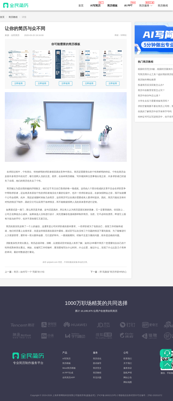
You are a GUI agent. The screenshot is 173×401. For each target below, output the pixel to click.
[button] (146, 5)
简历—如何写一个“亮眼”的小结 (29, 271)
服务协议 (127, 368)
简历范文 (97, 368)
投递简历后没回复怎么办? (151, 85)
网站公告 (127, 377)
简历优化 (97, 358)
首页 (81, 5)
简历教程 (163, 5)
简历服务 (146, 4)
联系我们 (127, 358)
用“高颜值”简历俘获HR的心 (113, 271)
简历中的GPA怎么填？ (149, 95)
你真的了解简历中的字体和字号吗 (155, 111)
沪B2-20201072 (155, 395)
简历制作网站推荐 (147, 79)
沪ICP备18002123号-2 (107, 395)
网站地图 (127, 382)
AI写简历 (66, 358)
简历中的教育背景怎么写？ (151, 90)
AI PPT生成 (67, 372)
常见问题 (97, 377)
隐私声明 (127, 372)
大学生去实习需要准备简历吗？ (153, 101)
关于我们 (127, 363)
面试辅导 (97, 363)
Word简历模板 (69, 368)
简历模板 (66, 363)
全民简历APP (68, 377)
